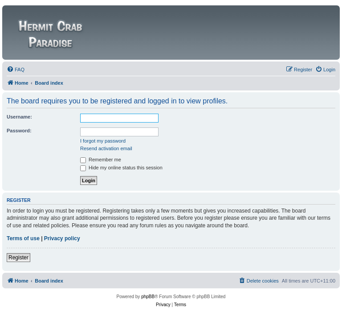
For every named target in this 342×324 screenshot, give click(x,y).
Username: (19, 116)
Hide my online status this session (121, 167)
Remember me (100, 159)
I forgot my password (103, 141)
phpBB (148, 296)
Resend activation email (106, 148)
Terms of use (23, 238)
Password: (19, 130)
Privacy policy (62, 238)
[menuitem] (15, 69)
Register (18, 257)
